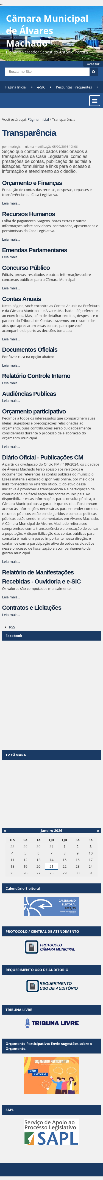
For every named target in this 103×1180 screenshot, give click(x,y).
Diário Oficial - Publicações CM (42, 457)
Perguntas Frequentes (74, 87)
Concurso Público (26, 267)
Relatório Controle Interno (36, 375)
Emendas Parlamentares (34, 250)
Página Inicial (16, 87)
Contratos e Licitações (32, 607)
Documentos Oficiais (29, 349)
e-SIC (41, 87)
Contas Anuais (21, 298)
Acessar (93, 63)
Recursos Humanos (28, 214)
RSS (12, 627)
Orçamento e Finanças (32, 182)
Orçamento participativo (34, 411)
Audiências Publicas (29, 393)
